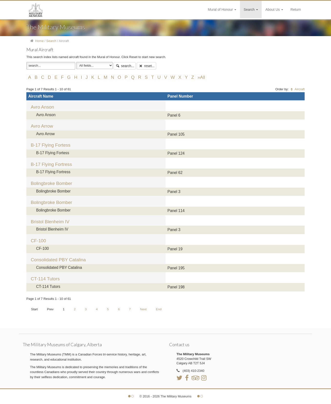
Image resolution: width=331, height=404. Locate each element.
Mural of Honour (222, 9)
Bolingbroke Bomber (51, 183)
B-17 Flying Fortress (51, 164)
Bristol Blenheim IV (50, 221)
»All (201, 77)
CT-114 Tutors (45, 278)
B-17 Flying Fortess (50, 145)
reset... (146, 66)
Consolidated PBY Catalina (58, 259)
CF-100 (38, 240)
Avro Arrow (42, 126)
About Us (274, 9)
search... (124, 66)
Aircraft (297, 89)
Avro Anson (42, 107)
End (159, 309)
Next (143, 309)
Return (295, 9)
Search (251, 9)
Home (39, 41)
